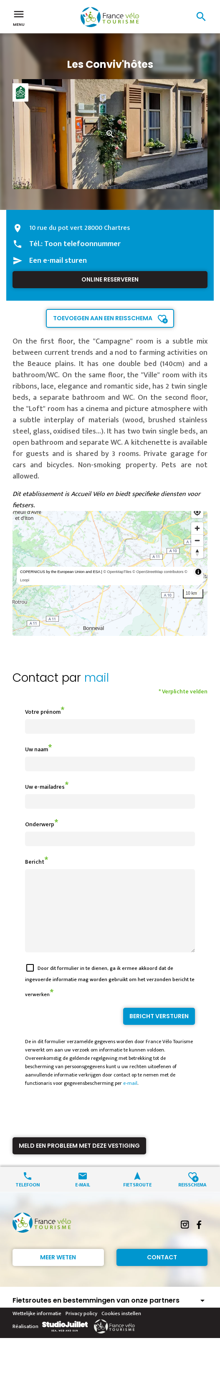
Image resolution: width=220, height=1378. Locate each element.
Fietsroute (137, 1199)
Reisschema (192, 1199)
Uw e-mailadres (45, 787)
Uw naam (36, 749)
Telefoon (27, 1199)
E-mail (82, 1199)
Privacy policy (81, 1328)
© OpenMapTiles (117, 572)
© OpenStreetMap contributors (157, 572)
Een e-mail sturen (58, 260)
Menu (19, 17)
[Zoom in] (197, 528)
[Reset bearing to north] (197, 552)
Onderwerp (39, 824)
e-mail (130, 1098)
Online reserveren (110, 279)
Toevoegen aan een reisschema (102, 318)
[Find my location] (197, 512)
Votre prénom (43, 712)
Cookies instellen (121, 1328)
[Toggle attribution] (198, 572)
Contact (162, 1272)
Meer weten (58, 1272)
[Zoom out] (197, 540)
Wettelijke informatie (37, 1328)
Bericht (34, 862)
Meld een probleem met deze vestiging (79, 1160)
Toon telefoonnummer (82, 244)
